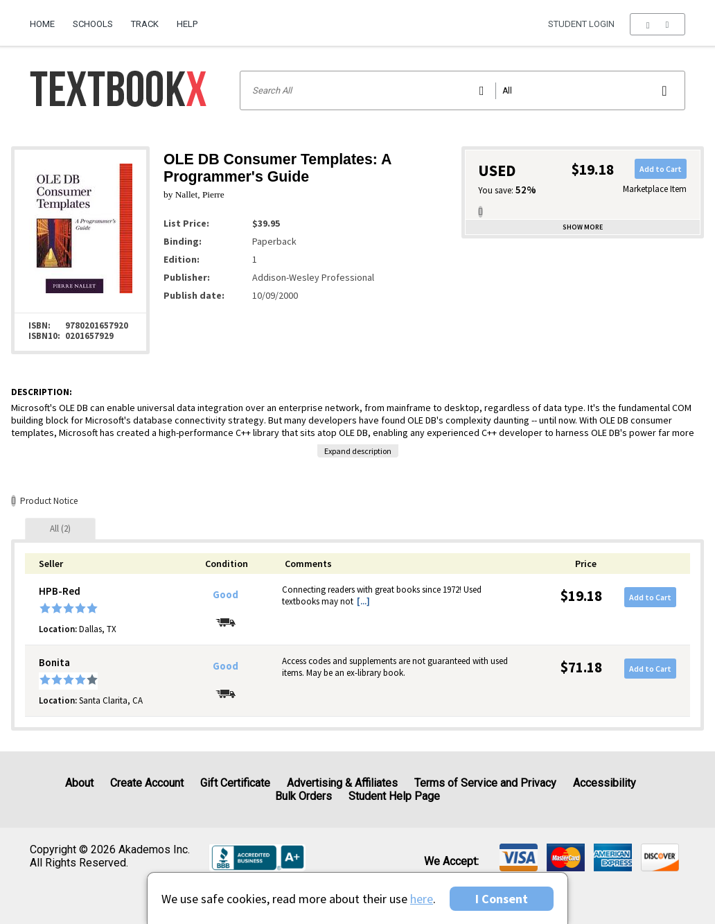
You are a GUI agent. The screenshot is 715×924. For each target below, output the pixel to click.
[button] (657, 24)
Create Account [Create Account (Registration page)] (147, 783)
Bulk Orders (303, 796)
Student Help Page (394, 796)
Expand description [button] (357, 451)
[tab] (60, 528)
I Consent (501, 899)
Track (145, 24)
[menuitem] (47, 18)
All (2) (60, 528)
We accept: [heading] (451, 861)
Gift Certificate (235, 783)
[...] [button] (363, 601)
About (79, 783)
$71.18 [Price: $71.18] (581, 667)
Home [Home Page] (42, 24)
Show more (583, 227)
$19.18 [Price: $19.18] (581, 595)
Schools (93, 24)
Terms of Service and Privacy (485, 783)
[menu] (657, 24)
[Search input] (462, 90)
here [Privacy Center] (421, 899)
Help (187, 24)
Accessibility (604, 783)
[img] (519, 857)
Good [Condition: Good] (225, 595)
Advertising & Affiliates (342, 783)
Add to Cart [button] (660, 169)
